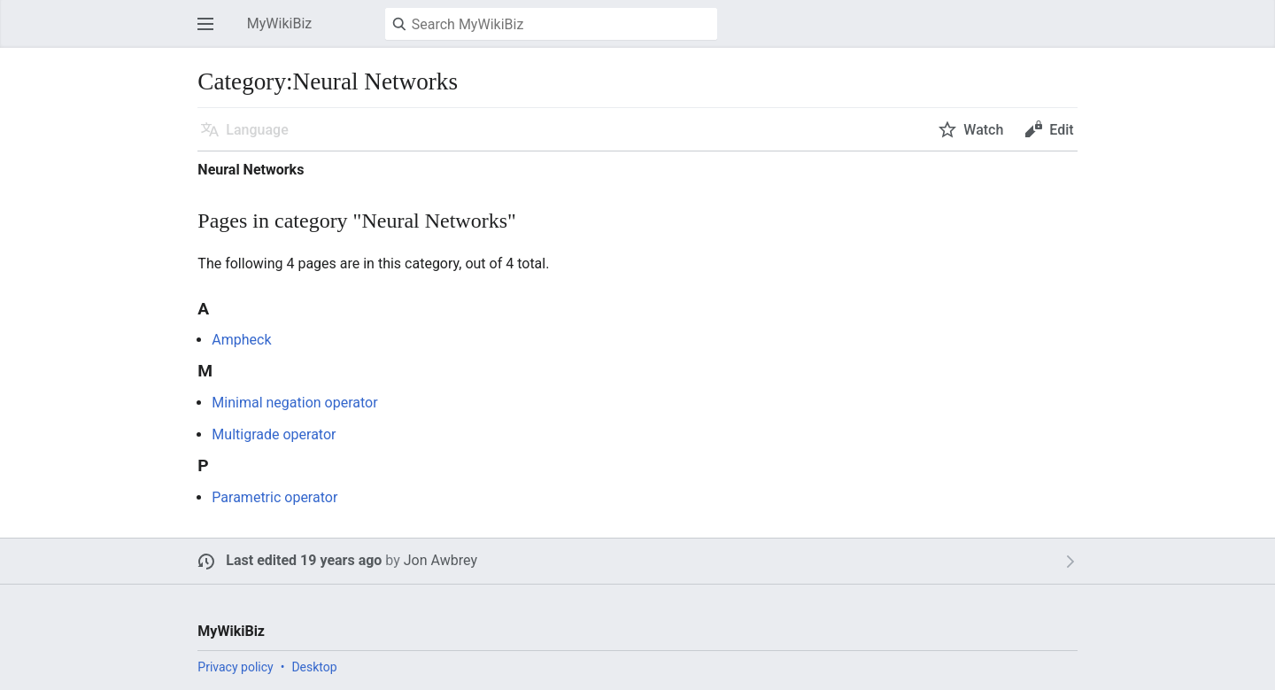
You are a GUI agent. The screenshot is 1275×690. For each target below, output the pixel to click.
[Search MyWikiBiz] (551, 24)
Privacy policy (235, 667)
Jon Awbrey (440, 560)
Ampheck (241, 339)
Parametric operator (274, 497)
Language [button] (257, 129)
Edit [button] (1061, 129)
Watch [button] (983, 129)
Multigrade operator (274, 434)
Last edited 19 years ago (304, 560)
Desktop (313, 667)
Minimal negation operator (294, 402)
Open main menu (211, 32)
